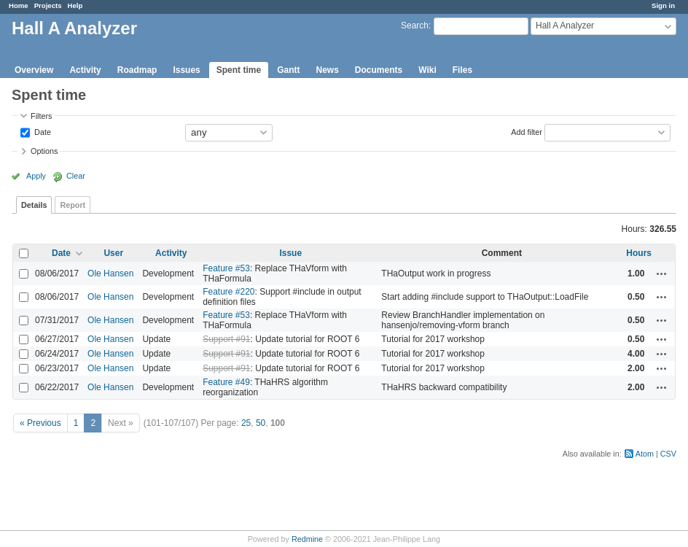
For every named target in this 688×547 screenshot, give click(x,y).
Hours (639, 253)
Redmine (307, 539)
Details (34, 205)
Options (44, 151)
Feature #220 (228, 292)
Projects (48, 5)
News (327, 70)
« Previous (40, 423)
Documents (378, 70)
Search (415, 25)
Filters (41, 116)
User (113, 253)
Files (462, 70)
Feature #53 (226, 268)
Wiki (427, 70)
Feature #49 (226, 382)
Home (18, 5)
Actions (662, 273)
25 (246, 423)
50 (260, 423)
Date (41, 131)
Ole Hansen (110, 273)
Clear (75, 175)
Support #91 (226, 339)
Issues (186, 70)
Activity (85, 70)
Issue (290, 253)
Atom (645, 453)
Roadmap (137, 70)
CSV (668, 453)
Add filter (526, 131)
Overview (34, 70)
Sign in (663, 5)
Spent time (238, 70)
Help (75, 5)
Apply (36, 175)
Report (72, 205)
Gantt (288, 70)
